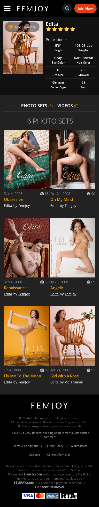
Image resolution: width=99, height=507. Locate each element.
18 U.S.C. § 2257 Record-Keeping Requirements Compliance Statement (49, 435)
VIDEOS (67, 105)
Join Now (85, 8)
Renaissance (15, 287)
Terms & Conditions (25, 446)
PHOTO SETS (37, 105)
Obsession (13, 199)
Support (34, 455)
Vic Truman (74, 382)
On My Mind (61, 199)
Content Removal (58, 455)
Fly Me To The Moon (22, 376)
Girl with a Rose (64, 376)
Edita (8, 205)
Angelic (57, 287)
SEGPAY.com (24, 483)
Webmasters (79, 446)
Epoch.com (33, 474)
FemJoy (24, 205)
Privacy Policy (54, 446)
